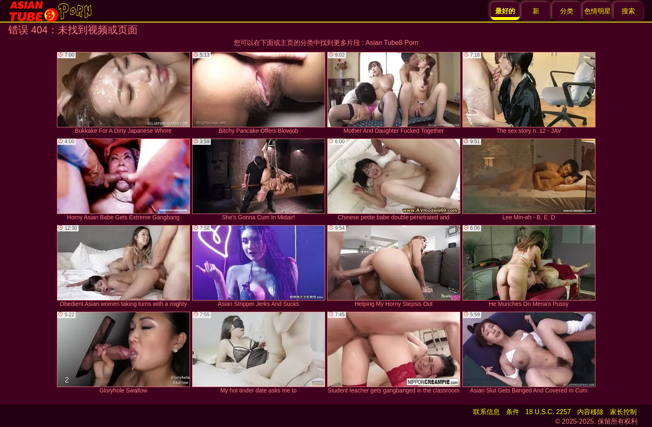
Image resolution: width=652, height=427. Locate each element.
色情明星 (597, 11)
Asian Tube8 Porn (392, 42)
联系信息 (486, 411)
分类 (566, 11)
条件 (512, 411)
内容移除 (590, 411)
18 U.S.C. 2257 (548, 411)
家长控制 (623, 411)
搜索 (628, 11)
